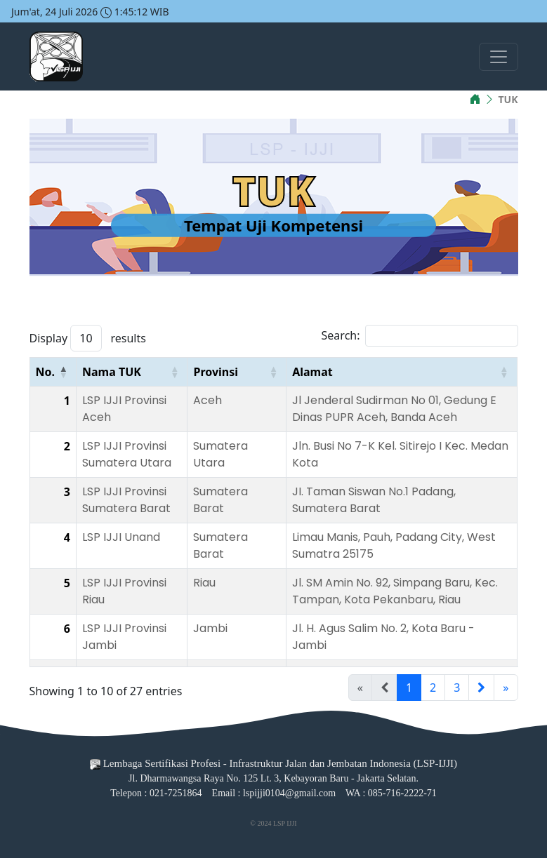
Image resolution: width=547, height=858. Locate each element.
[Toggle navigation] (498, 57)
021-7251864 (176, 793)
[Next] (481, 687)
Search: (341, 335)
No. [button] (45, 372)
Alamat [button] (312, 372)
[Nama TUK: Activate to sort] (132, 372)
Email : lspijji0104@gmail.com (274, 793)
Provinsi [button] (215, 372)
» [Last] (505, 687)
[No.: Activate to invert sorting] (53, 372)
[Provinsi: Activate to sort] (236, 372)
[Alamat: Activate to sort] (401, 372)
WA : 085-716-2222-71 (391, 793)
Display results (87, 338)
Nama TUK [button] (111, 372)
